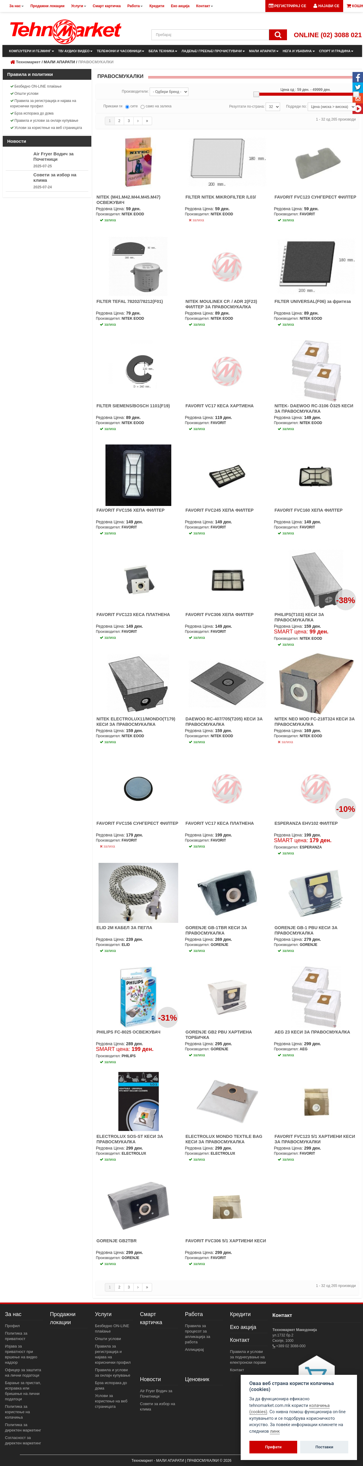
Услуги (103, 1314)
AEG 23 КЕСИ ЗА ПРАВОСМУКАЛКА (312, 1032)
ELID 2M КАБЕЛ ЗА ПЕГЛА (124, 927)
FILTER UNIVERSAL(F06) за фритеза (312, 301)
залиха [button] (108, 220)
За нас (13, 1314)
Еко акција (243, 1327)
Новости (150, 1379)
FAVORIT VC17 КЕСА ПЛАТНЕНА (219, 823)
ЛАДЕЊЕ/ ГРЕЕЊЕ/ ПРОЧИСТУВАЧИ (213, 51)
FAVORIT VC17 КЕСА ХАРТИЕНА (219, 405)
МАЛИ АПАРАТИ (264, 51)
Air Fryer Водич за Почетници (53, 156)
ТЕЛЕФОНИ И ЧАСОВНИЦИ (120, 51)
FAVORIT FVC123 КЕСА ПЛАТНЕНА (133, 614)
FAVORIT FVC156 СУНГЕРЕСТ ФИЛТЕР (137, 823)
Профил (12, 1326)
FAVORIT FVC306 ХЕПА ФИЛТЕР (219, 614)
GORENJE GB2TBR (116, 1240)
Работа (194, 1314)
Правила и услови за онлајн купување (44, 120)
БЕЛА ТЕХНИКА (162, 51)
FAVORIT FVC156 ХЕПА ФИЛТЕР (130, 510)
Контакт (239, 1340)
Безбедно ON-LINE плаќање (36, 86)
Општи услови (24, 93)
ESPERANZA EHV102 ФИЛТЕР (306, 823)
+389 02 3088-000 (290, 1346)
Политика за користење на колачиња (17, 1412)
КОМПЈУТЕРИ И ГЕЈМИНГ (31, 51)
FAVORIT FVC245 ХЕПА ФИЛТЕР (219, 510)
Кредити (240, 1314)
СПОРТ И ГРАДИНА (336, 51)
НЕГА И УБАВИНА (299, 51)
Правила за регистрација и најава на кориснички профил (43, 103)
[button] (326, 6)
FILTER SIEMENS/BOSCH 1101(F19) (133, 405)
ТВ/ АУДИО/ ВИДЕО (75, 51)
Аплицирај (194, 1349)
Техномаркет (28, 62)
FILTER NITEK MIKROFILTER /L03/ (220, 197)
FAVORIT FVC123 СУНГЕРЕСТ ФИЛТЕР (315, 197)
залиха (196, 220)
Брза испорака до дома (31, 113)
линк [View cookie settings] (275, 1431)
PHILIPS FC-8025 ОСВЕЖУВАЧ (128, 1032)
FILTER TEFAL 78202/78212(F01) (129, 301)
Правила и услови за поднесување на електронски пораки (248, 1357)
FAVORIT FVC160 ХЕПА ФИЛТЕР (308, 510)
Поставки (324, 1447)
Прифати (273, 1447)
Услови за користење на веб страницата (46, 128)
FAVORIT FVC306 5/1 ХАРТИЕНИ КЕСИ (225, 1240)
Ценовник (197, 1379)
